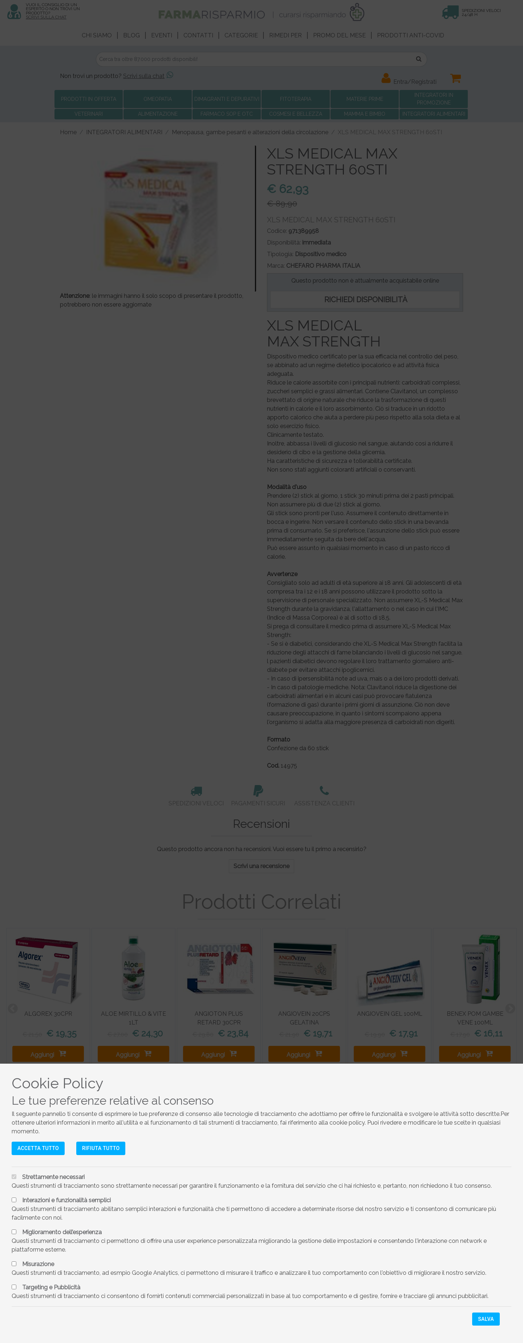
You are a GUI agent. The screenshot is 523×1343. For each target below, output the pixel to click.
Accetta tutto (38, 1148)
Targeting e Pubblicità (51, 1287)
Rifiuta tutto (100, 1148)
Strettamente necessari (53, 1177)
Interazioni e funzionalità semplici (66, 1200)
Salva (486, 1319)
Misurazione (38, 1264)
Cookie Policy (58, 1083)
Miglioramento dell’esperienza (62, 1232)
